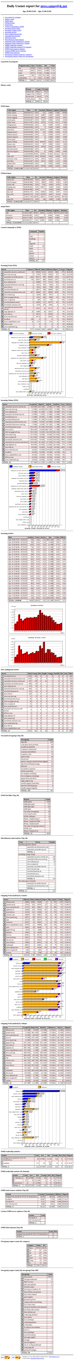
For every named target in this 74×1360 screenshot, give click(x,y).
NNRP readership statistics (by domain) (18, 47)
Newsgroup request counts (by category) (18, 54)
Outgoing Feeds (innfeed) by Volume (17, 43)
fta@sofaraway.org (54, 1356)
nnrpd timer (9, 25)
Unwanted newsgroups (12, 36)
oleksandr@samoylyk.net (37, 1358)
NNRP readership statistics (14, 45)
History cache (9, 19)
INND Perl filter (10, 38)
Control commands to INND (14, 26)
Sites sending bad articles (13, 34)
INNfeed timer (10, 23)
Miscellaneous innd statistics (14, 40)
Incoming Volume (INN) (13, 30)
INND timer (9, 21)
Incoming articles (11, 32)
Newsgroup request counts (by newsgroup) (19, 56)
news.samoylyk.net (54, 6)
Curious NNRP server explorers (15, 51)
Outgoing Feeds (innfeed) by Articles (17, 41)
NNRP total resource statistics (15, 49)
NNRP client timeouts (12, 53)
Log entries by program (13, 17)
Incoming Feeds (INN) (12, 28)
